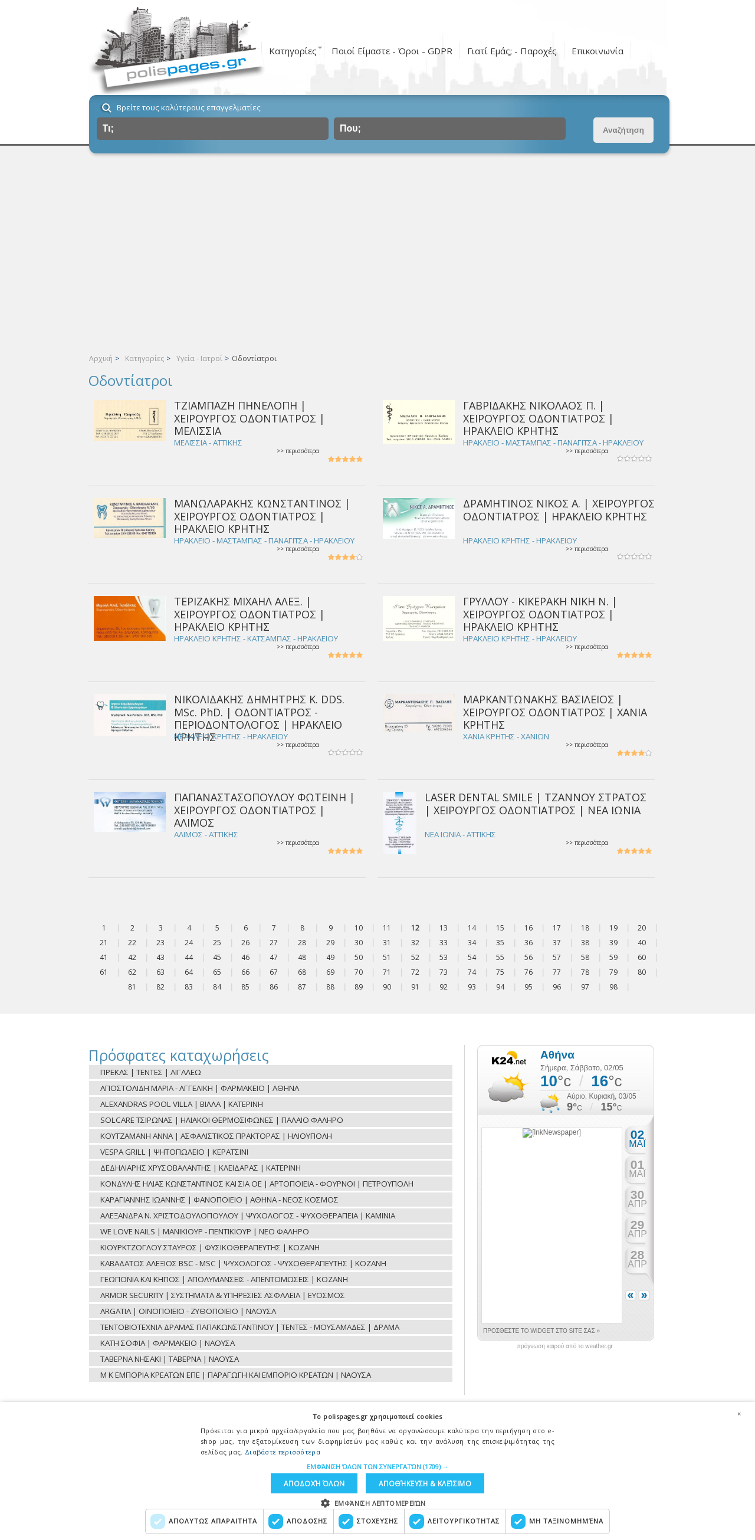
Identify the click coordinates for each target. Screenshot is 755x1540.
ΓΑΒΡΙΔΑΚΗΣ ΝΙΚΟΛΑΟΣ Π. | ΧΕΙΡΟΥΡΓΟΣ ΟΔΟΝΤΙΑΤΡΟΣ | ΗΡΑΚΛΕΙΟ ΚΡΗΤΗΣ (538, 418)
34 (472, 943)
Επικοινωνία (597, 51)
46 (245, 957)
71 (387, 972)
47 (274, 957)
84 (217, 987)
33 (443, 943)
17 (557, 928)
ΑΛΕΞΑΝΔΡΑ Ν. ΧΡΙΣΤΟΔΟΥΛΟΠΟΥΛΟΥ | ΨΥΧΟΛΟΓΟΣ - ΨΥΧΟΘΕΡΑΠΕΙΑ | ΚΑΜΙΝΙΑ (247, 1215)
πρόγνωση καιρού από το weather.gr (565, 1346)
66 (245, 972)
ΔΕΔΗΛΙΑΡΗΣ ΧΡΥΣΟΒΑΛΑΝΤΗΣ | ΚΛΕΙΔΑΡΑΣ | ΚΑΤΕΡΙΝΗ (200, 1167)
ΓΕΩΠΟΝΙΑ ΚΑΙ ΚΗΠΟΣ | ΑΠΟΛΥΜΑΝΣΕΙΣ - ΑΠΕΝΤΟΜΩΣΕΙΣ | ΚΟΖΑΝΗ (224, 1279)
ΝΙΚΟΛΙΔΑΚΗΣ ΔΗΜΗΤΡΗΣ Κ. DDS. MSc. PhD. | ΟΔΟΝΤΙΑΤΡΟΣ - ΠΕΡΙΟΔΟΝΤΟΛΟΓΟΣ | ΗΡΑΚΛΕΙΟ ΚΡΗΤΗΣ (259, 718)
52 (415, 957)
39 (613, 943)
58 (585, 957)
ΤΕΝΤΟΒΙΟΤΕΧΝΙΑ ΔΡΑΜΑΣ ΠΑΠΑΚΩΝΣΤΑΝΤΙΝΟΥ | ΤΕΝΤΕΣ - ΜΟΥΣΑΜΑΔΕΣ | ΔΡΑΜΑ (249, 1327)
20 (642, 928)
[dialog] (377, 1470)
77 (557, 972)
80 (642, 972)
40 (642, 943)
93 (472, 987)
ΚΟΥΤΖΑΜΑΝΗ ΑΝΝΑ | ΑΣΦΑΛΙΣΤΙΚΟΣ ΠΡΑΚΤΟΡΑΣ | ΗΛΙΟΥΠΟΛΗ (216, 1136)
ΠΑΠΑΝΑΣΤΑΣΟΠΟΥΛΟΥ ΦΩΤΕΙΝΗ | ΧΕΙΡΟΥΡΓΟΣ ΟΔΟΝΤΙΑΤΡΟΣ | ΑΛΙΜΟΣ (264, 810)
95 (528, 987)
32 (415, 943)
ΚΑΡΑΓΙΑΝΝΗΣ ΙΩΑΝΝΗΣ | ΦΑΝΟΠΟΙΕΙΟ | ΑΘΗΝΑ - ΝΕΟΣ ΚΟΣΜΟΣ (219, 1199)
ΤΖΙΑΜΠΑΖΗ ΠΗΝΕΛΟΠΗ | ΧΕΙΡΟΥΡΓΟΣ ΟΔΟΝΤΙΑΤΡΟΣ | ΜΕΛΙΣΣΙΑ (249, 418)
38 (585, 943)
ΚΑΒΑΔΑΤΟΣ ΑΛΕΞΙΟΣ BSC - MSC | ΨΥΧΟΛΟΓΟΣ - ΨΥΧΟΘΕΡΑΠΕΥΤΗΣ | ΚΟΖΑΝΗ (243, 1263)
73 (443, 972)
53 (443, 957)
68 (302, 972)
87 (302, 987)
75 (500, 972)
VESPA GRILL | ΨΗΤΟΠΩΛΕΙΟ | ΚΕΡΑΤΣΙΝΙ (174, 1151)
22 (132, 943)
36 (528, 943)
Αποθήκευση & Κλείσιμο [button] (329, 1482)
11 (387, 928)
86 (274, 987)
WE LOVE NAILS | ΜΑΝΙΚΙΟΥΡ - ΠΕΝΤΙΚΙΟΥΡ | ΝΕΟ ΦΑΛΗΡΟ (204, 1231)
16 (528, 928)
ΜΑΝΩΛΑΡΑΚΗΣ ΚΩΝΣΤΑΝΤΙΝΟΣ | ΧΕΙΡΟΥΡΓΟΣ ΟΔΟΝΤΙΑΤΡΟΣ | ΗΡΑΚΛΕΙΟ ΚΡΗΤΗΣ (262, 516)
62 (132, 972)
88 (330, 987)
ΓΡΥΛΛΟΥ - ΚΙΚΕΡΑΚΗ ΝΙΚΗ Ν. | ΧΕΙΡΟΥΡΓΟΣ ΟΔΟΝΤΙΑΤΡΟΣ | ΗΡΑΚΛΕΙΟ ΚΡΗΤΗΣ (540, 614)
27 (274, 943)
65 (217, 972)
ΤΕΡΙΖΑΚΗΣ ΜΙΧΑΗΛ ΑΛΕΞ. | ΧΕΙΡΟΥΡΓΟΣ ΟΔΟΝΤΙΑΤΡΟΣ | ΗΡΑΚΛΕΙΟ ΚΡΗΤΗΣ (249, 614)
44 (189, 957)
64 (189, 972)
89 (358, 987)
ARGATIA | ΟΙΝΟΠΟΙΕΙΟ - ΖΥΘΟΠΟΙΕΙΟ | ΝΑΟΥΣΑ (188, 1311)
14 (472, 928)
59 (613, 957)
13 (443, 928)
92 (443, 987)
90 (387, 987)
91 (415, 987)
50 (358, 957)
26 (245, 943)
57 (557, 957)
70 (358, 972)
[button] (378, 1464)
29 (330, 943)
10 (358, 928)
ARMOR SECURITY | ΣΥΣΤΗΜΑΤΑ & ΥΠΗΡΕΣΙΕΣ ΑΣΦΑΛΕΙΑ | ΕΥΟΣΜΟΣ (222, 1295)
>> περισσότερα (298, 451)
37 (557, 943)
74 (472, 972)
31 (387, 943)
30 (358, 943)
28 (302, 943)
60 (642, 957)
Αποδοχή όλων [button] (438, 1482)
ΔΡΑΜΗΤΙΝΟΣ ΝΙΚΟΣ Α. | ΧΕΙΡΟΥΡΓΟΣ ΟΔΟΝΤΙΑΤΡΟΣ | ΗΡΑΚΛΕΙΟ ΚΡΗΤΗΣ (559, 509)
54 (472, 957)
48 (302, 957)
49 (330, 957)
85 (245, 987)
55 (500, 957)
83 (189, 987)
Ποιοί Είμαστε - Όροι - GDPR (391, 51)
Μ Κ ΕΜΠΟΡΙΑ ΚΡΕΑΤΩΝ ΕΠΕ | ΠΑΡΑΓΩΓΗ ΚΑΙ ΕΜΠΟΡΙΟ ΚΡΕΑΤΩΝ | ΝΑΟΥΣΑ (235, 1374)
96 (557, 987)
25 (217, 943)
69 (330, 972)
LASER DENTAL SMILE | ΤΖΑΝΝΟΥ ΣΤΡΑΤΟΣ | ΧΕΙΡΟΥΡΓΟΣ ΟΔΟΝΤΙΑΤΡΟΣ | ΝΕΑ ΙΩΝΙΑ (535, 803)
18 (585, 928)
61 (104, 972)
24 (189, 943)
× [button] (739, 1411)
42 (132, 957)
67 (274, 972)
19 (613, 928)
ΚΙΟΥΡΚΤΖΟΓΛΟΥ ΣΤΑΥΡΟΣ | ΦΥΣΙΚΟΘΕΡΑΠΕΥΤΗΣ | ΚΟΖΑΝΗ (210, 1247)
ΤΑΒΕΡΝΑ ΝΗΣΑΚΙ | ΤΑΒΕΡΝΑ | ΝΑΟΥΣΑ (169, 1359)
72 (415, 972)
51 (387, 957)
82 (160, 987)
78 (585, 972)
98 (613, 987)
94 (500, 987)
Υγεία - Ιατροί (199, 358)
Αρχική (101, 358)
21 (104, 943)
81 (132, 987)
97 (585, 987)
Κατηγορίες (293, 51)
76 (528, 972)
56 (528, 957)
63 (160, 972)
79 (613, 972)
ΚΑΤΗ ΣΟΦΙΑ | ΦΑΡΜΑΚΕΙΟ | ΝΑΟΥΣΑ (167, 1343)
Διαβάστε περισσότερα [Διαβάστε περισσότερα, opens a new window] (282, 1450)
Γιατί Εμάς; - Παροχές (512, 51)
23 (160, 943)
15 (500, 928)
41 (104, 957)
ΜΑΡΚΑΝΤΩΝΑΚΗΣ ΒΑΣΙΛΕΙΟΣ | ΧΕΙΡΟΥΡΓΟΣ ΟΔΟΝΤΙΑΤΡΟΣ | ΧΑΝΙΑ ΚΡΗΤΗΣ (555, 712)
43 (160, 957)
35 (500, 943)
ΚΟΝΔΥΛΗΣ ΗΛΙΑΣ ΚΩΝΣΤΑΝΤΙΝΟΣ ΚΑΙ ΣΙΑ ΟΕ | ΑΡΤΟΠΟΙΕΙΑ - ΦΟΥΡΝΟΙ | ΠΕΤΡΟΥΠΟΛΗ (256, 1183)
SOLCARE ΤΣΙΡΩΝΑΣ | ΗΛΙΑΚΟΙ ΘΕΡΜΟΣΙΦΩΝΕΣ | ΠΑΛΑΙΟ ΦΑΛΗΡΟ (221, 1120)
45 (217, 957)
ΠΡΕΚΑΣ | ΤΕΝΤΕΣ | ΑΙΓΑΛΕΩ (150, 1072)
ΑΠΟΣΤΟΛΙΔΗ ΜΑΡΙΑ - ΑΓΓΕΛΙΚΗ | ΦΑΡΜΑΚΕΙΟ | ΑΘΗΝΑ (199, 1088)
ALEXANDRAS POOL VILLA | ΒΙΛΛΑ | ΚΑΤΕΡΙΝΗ (181, 1104)
